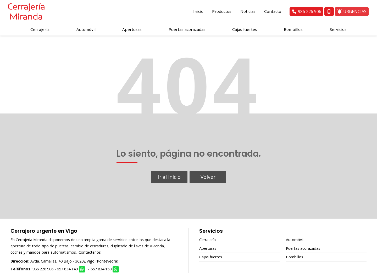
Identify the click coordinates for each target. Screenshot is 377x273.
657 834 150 (101, 268)
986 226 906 (42, 268)
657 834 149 (67, 268)
